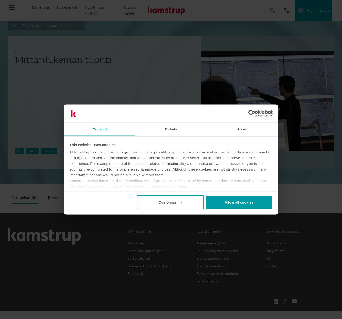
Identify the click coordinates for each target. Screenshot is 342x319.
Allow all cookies (239, 202)
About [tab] (242, 129)
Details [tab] (171, 129)
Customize (170, 202)
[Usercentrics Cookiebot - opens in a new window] (252, 113)
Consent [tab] (100, 129)
